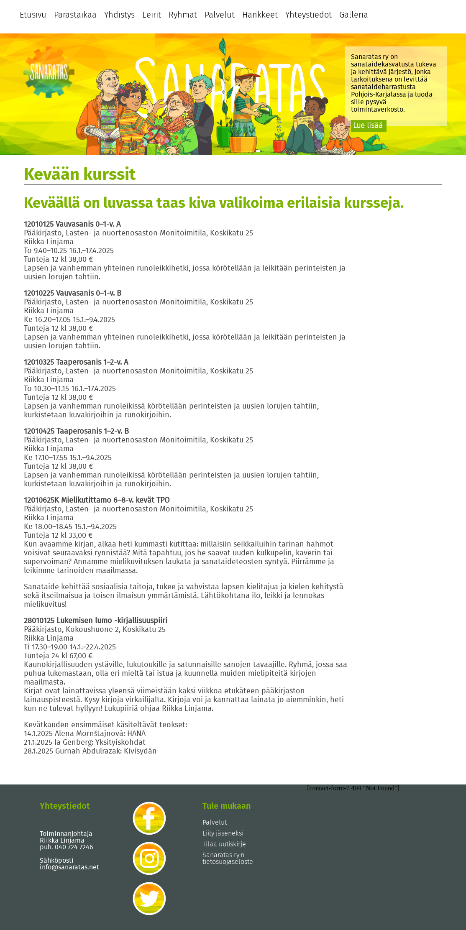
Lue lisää (368, 126)
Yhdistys (119, 15)
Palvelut (220, 15)
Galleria (353, 15)
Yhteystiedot (308, 15)
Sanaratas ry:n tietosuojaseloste (227, 858)
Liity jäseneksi (222, 833)
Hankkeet (260, 15)
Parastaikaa (75, 15)
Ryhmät (183, 15)
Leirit (151, 15)
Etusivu (33, 15)
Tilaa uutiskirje (224, 844)
